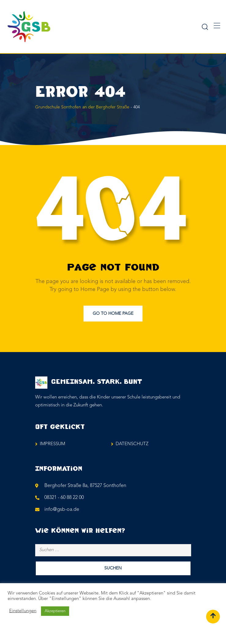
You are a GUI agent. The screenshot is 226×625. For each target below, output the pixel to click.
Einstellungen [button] (22, 611)
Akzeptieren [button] (55, 611)
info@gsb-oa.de (61, 509)
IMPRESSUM (52, 444)
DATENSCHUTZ (132, 444)
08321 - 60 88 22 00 (64, 497)
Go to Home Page (113, 313)
